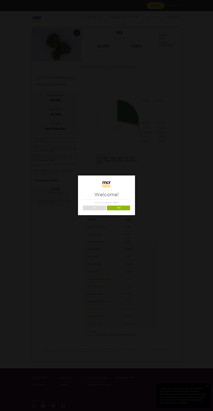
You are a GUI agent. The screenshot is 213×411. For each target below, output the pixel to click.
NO (94, 208)
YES (118, 208)
